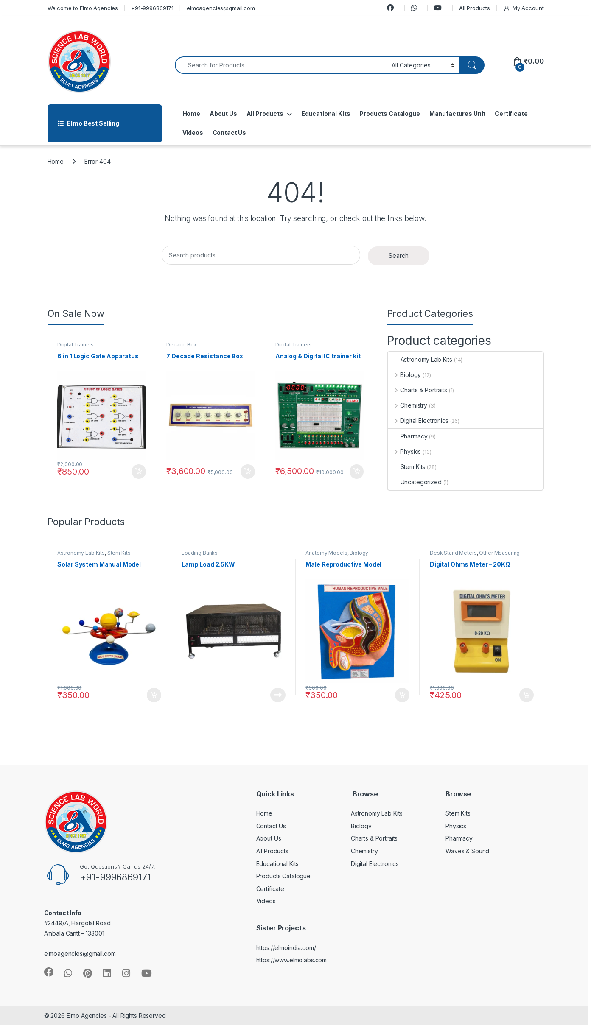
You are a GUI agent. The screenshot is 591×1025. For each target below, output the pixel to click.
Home (191, 113)
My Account (523, 8)
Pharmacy (408, 436)
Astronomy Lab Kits (420, 359)
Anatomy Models (326, 553)
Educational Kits (325, 113)
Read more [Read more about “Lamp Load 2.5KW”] (278, 695)
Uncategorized (415, 482)
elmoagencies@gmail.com (221, 8)
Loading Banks (200, 553)
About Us (223, 113)
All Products (474, 8)
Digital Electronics (418, 420)
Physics (404, 451)
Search (399, 255)
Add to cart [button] (139, 471)
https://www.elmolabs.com (291, 960)
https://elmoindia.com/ (286, 947)
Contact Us (229, 132)
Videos (192, 132)
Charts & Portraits (417, 390)
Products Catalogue (389, 113)
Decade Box (181, 344)
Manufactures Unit (457, 113)
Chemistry (408, 405)
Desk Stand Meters (453, 553)
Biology (404, 374)
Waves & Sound (467, 851)
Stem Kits (407, 466)
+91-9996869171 (152, 8)
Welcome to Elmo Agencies (83, 8)
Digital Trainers (75, 344)
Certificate (511, 113)
